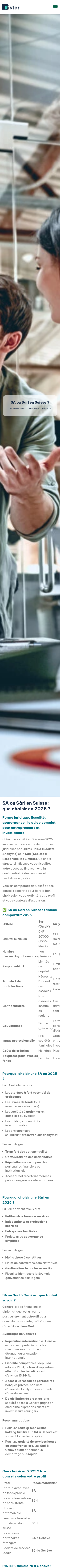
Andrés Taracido (20, 408)
